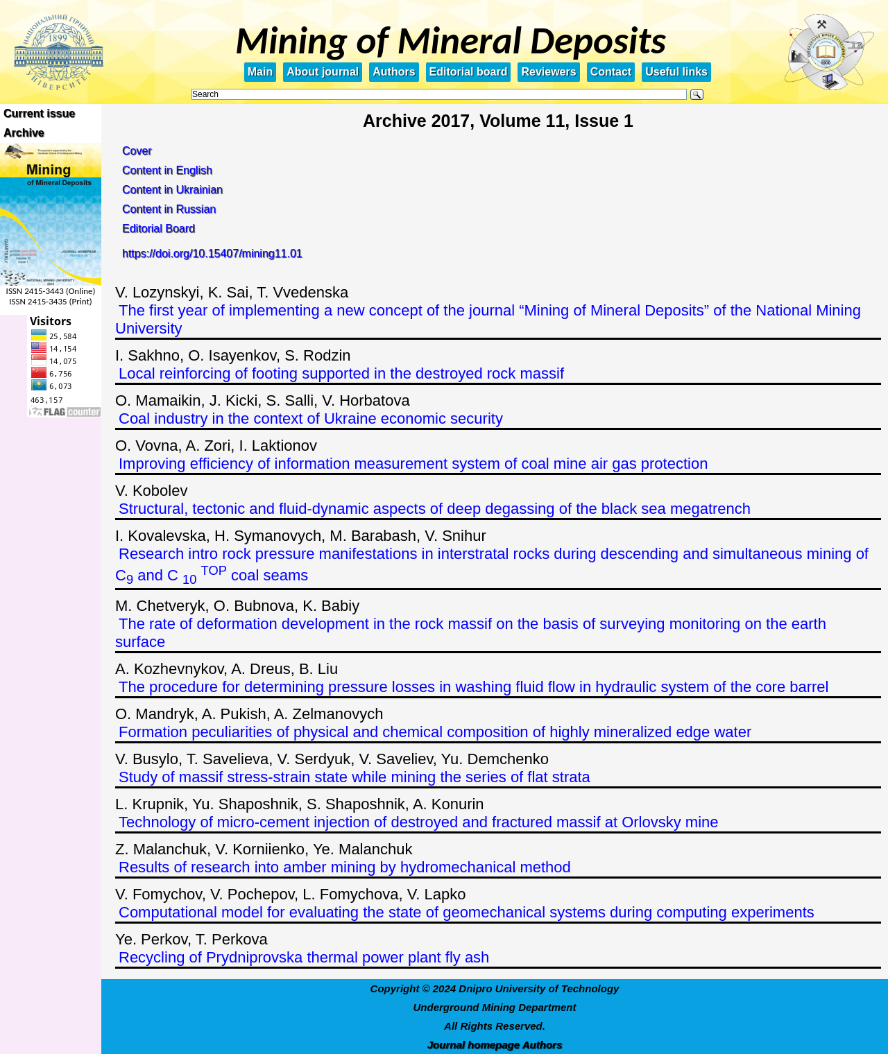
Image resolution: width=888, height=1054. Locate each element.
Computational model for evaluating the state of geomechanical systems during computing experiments (466, 912)
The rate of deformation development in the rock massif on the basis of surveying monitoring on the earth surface (470, 632)
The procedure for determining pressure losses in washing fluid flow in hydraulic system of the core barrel (473, 687)
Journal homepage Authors (494, 1045)
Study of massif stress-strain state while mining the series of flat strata (354, 777)
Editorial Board (158, 228)
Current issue (39, 113)
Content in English (167, 170)
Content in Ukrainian (172, 190)
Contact (611, 72)
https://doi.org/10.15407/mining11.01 (212, 253)
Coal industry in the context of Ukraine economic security (311, 418)
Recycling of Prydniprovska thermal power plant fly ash (304, 957)
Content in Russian (169, 209)
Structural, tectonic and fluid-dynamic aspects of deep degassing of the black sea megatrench (435, 508)
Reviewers (548, 72)
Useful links (676, 72)
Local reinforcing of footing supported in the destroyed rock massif (341, 373)
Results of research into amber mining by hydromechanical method (345, 867)
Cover (137, 151)
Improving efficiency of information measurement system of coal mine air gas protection (413, 463)
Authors (394, 72)
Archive (23, 133)
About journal (323, 72)
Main (260, 72)
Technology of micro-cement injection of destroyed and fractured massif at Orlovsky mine (419, 822)
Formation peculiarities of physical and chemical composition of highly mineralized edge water (435, 732)
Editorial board (468, 72)
